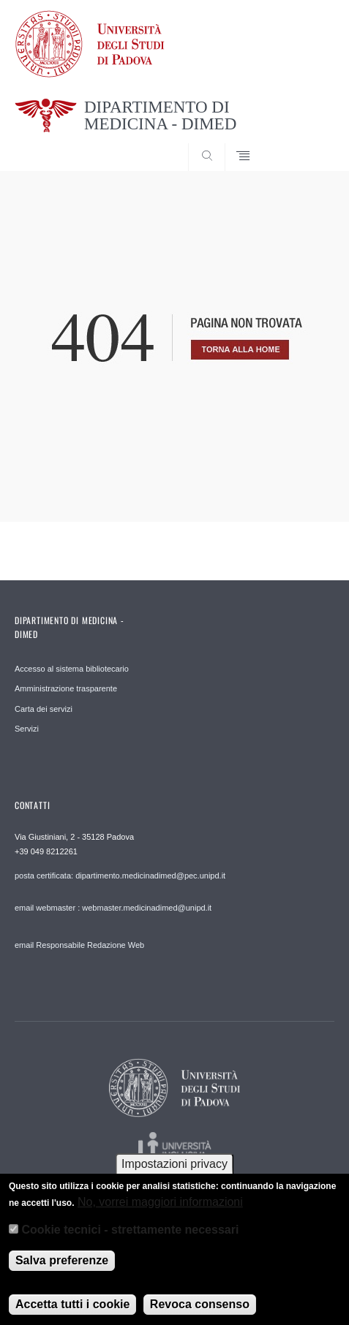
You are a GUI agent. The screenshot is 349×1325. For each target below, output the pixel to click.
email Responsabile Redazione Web (79, 945)
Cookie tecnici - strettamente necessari (130, 1241)
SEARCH (306, 144)
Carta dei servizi (43, 709)
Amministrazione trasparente (66, 688)
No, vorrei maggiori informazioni (160, 1213)
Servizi (27, 728)
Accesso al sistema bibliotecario (72, 668)
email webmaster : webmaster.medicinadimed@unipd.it (113, 907)
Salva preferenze (61, 1271)
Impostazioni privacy (174, 1175)
